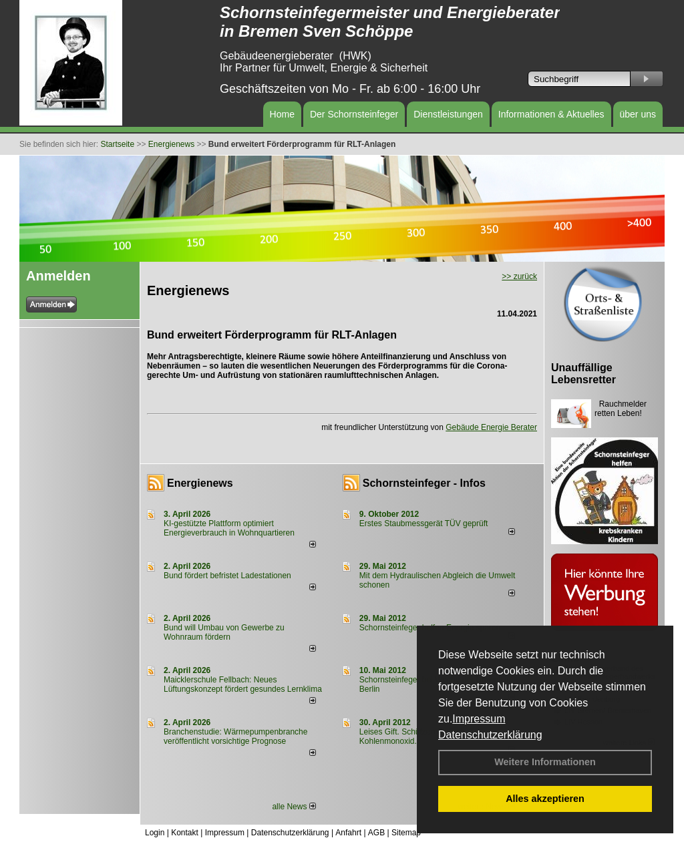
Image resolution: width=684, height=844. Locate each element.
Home (282, 114)
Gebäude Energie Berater (491, 427)
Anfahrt (348, 832)
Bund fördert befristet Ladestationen (227, 575)
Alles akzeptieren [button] (545, 798)
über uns (638, 114)
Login (154, 832)
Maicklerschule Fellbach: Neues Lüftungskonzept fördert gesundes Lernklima (243, 684)
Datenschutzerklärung (490, 735)
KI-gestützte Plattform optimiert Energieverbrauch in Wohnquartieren (229, 528)
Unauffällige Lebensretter (583, 373)
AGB (376, 832)
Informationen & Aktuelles (551, 114)
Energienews (200, 483)
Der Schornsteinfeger (354, 114)
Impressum (478, 718)
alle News (293, 806)
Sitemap (406, 832)
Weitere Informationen (545, 762)
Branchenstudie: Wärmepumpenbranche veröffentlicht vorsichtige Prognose (235, 736)
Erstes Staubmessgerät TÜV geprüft (423, 523)
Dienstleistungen (448, 114)
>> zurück (519, 276)
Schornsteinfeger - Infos (424, 483)
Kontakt (184, 832)
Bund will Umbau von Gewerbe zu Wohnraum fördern (224, 632)
